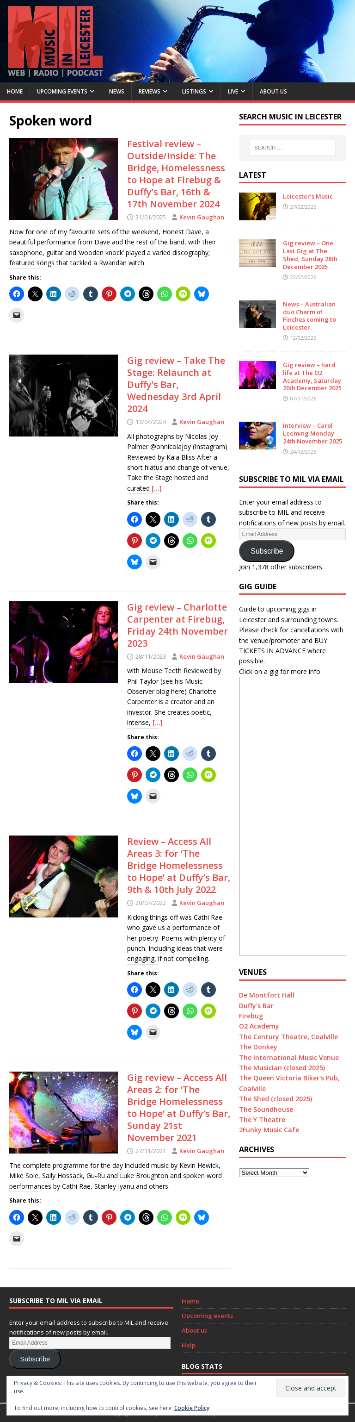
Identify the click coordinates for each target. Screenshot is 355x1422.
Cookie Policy (191, 1408)
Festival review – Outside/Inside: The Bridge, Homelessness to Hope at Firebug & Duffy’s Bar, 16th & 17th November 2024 (176, 173)
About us (273, 91)
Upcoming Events (62, 91)
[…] (157, 488)
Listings (194, 91)
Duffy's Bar (256, 1005)
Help (189, 1345)
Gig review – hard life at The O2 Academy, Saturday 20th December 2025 (312, 377)
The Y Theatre (262, 1119)
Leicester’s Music (308, 196)
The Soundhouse (266, 1109)
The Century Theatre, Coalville (288, 1036)
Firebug (251, 1015)
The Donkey (258, 1046)
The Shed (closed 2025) (275, 1098)
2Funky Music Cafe (269, 1129)
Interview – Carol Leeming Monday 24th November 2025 (312, 433)
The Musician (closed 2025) (282, 1067)
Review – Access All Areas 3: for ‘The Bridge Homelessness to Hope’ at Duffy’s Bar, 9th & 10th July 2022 (178, 865)
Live (233, 91)
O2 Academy (259, 1026)
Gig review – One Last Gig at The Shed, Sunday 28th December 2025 (310, 255)
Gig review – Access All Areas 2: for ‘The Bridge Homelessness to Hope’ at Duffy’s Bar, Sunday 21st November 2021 (178, 1107)
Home (15, 91)
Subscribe (267, 551)
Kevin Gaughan (201, 217)
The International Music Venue (289, 1057)
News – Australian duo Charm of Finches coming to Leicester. (309, 316)
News (116, 91)
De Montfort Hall (266, 995)
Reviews (149, 91)
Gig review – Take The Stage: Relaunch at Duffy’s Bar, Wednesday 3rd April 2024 (176, 384)
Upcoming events (207, 1315)
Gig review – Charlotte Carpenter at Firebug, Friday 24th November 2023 (177, 625)
